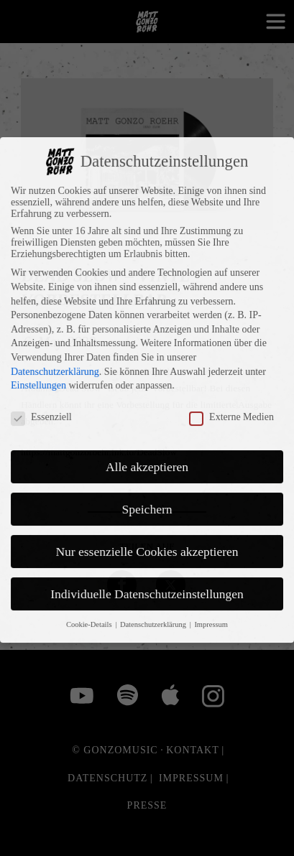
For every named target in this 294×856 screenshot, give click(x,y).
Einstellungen (38, 331)
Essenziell (41, 363)
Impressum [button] (211, 571)
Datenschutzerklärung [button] (154, 571)
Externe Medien (231, 363)
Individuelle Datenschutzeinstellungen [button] (147, 540)
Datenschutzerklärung (55, 317)
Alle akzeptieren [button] (147, 413)
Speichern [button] (147, 455)
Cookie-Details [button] (90, 571)
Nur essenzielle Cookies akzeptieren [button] (146, 497)
